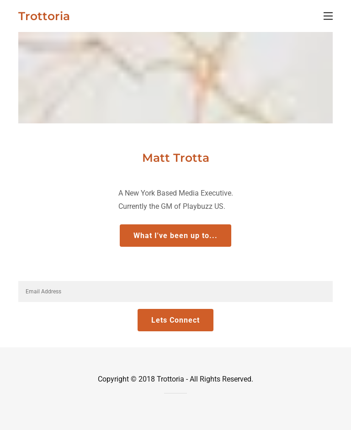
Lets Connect (175, 320)
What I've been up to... (175, 235)
